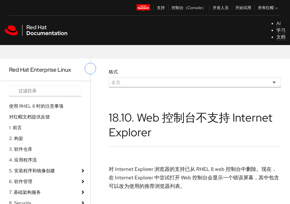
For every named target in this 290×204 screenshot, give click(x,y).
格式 (113, 72)
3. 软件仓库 (20, 149)
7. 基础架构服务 (25, 192)
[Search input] (45, 91)
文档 (280, 37)
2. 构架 (16, 138)
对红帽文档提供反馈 (29, 117)
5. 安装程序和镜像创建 (32, 171)
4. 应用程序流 (23, 160)
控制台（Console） (189, 7)
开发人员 (221, 7)
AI (278, 23)
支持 (161, 7)
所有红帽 (268, 7)
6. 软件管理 (20, 181)
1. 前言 (15, 128)
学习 (280, 30)
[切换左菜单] (90, 68)
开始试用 (243, 7)
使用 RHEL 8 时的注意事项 (36, 106)
